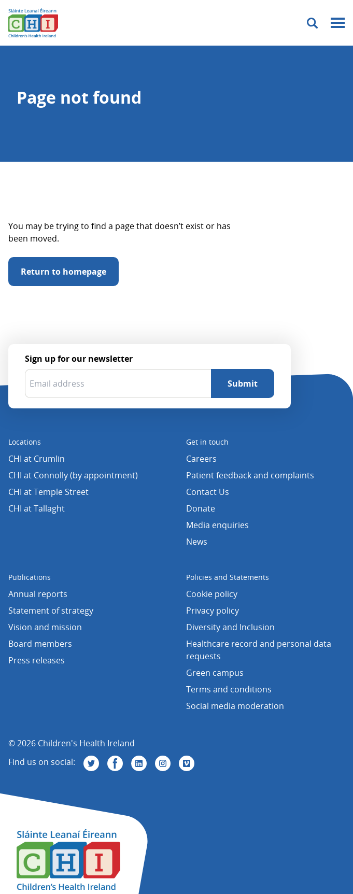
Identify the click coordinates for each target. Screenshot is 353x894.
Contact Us (207, 492)
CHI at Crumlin (36, 458)
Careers (201, 458)
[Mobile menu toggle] (338, 23)
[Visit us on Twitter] (91, 763)
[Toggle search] (312, 23)
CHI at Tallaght (36, 508)
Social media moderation (235, 706)
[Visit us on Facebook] (115, 763)
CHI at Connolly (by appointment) (73, 475)
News (196, 541)
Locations (24, 442)
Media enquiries (217, 525)
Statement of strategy (50, 610)
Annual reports (37, 594)
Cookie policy (211, 594)
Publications (29, 577)
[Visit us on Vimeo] (186, 763)
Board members (40, 643)
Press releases (36, 660)
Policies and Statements (227, 577)
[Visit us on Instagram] (163, 763)
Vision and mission (45, 627)
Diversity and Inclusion (230, 627)
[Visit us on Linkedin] (139, 763)
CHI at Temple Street (48, 492)
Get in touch (207, 442)
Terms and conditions (229, 689)
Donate (200, 508)
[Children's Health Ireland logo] (33, 22)
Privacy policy (212, 610)
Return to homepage (63, 271)
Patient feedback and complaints (250, 475)
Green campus (215, 672)
